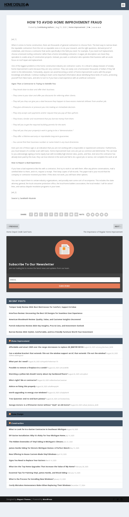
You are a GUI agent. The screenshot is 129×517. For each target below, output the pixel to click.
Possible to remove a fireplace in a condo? (28, 367)
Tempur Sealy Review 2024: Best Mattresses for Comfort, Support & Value (42, 307)
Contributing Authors (45, 27)
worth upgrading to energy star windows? (28, 392)
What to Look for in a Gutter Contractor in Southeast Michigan (37, 429)
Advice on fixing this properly (22, 386)
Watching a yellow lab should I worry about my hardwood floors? (38, 374)
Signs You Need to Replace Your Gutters (27, 460)
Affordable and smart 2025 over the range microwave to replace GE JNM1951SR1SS (46, 347)
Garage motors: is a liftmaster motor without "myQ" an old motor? (39, 405)
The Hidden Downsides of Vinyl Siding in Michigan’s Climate (36, 441)
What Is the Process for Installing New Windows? (31, 479)
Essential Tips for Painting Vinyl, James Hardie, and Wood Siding (38, 473)
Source (14, 198)
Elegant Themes (24, 499)
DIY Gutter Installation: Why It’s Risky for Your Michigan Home (37, 435)
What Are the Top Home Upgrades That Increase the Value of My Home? (42, 466)
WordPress (47, 499)
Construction (17, 423)
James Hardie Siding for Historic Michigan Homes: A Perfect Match (39, 448)
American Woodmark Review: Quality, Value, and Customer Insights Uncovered (45, 319)
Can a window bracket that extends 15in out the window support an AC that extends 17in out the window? (57, 353)
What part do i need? (18, 361)
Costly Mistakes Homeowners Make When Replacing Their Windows (40, 485)
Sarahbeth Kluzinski (28, 198)
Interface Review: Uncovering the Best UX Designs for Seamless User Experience (45, 313)
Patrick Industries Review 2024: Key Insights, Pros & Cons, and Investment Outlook (46, 325)
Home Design (17, 414)
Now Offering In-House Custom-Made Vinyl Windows (32, 454)
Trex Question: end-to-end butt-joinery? (27, 399)
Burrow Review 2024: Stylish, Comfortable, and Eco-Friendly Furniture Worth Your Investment (51, 332)
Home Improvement (77, 27)
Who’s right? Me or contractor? (23, 380)
